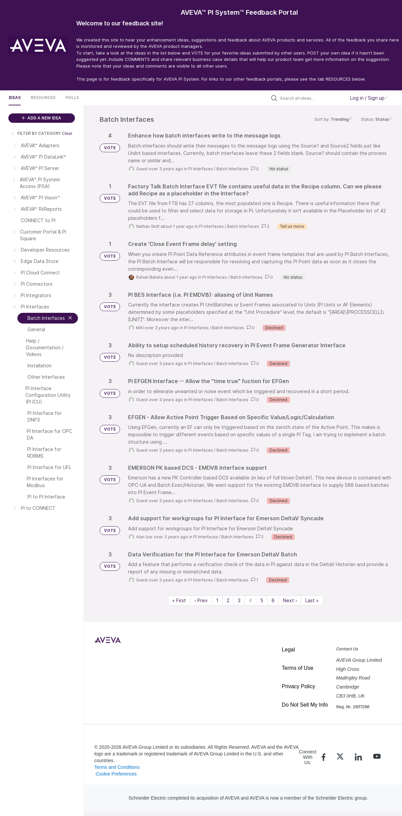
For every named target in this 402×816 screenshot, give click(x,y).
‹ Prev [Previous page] (201, 600)
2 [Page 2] (228, 600)
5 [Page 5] (261, 600)
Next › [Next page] (290, 600)
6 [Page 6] (273, 600)
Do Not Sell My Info (305, 705)
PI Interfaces (200, 168)
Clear (67, 133)
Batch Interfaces (232, 168)
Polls (72, 97)
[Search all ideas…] (311, 98)
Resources (43, 97)
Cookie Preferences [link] (116, 774)
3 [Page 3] (239, 600)
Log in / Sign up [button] (369, 98)
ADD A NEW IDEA (41, 117)
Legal (288, 649)
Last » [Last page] (312, 600)
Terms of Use (297, 668)
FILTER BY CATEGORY (36, 133)
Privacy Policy (298, 686)
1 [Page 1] (217, 600)
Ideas (15, 97)
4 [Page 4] (250, 600)
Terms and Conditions (116, 767)
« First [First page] (179, 600)
